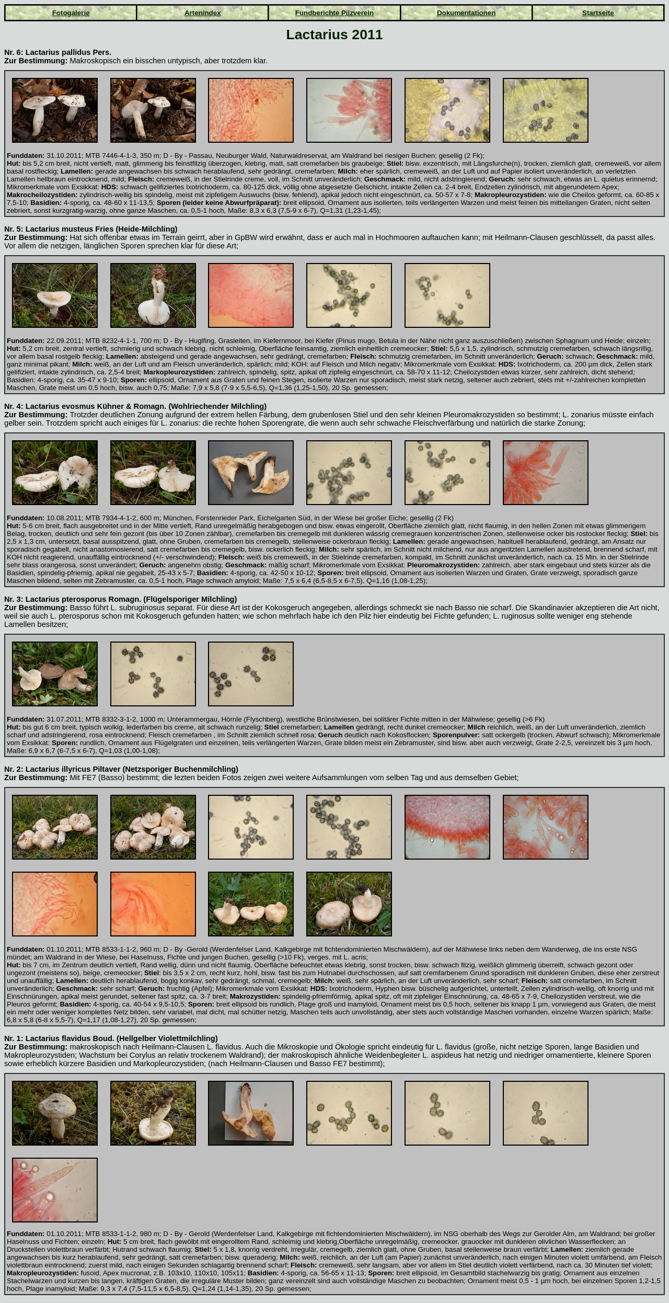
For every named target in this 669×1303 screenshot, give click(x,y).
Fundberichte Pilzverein (334, 13)
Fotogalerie (71, 13)
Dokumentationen (466, 13)
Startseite (598, 13)
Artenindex (202, 13)
